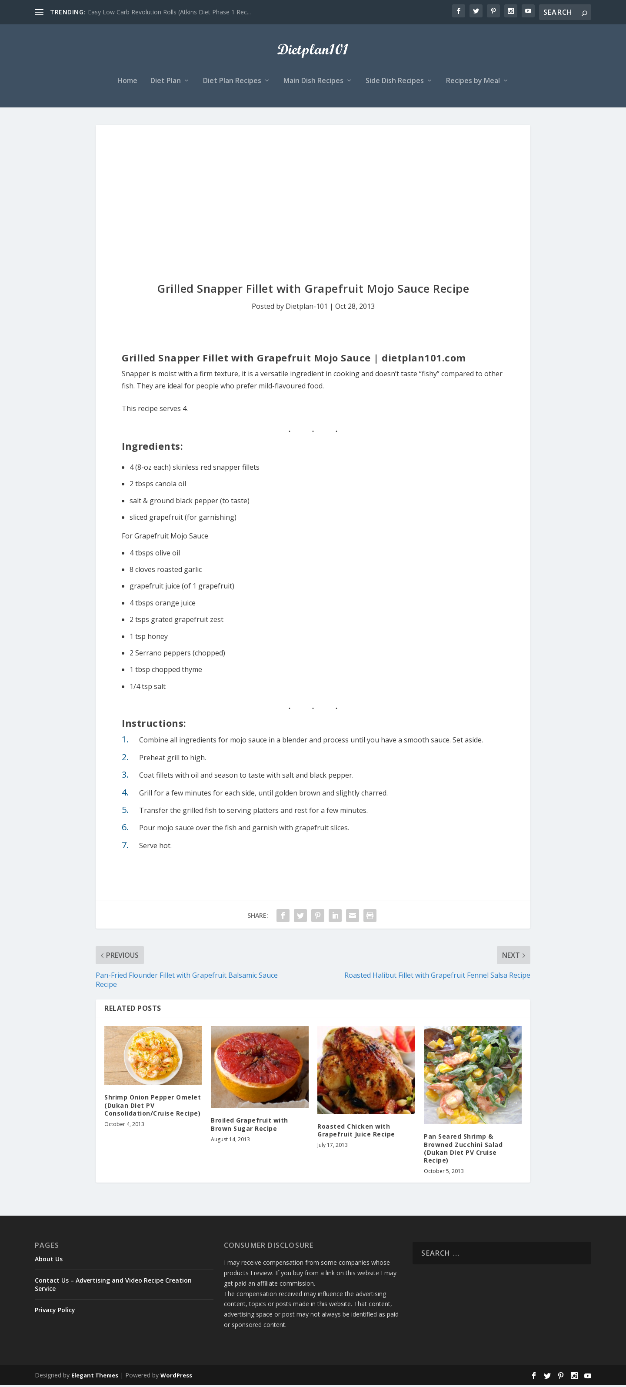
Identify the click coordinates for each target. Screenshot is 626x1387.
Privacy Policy (55, 1311)
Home (127, 82)
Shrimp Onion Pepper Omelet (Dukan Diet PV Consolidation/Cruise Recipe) (152, 1107)
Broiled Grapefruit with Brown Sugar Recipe (249, 1125)
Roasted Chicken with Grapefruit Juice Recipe (356, 1131)
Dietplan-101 (307, 307)
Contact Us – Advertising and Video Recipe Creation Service (113, 1285)
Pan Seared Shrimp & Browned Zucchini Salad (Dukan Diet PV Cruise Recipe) (463, 1150)
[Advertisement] (313, 191)
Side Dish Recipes (395, 82)
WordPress (176, 1377)
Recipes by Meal (473, 82)
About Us (49, 1260)
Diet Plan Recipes (232, 82)
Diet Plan (165, 82)
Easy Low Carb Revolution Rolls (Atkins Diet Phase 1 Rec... (169, 12)
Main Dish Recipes (313, 82)
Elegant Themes (94, 1377)
